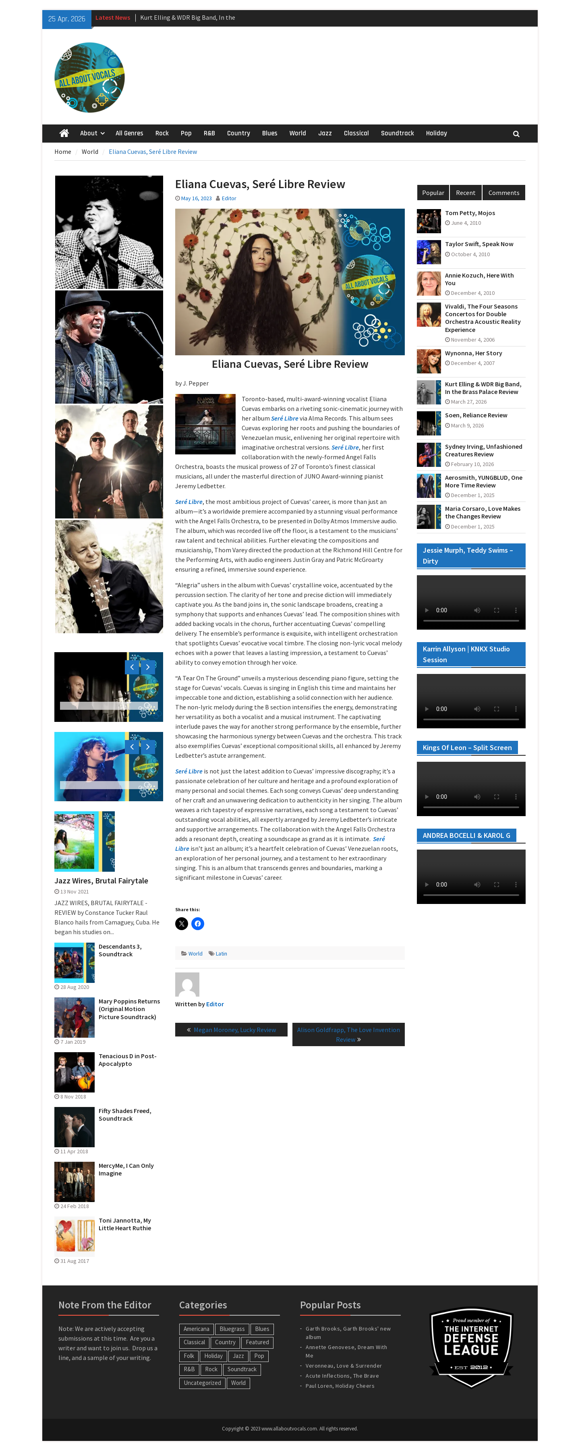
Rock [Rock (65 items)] (211, 1369)
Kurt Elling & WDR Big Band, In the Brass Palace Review (483, 388)
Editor (229, 198)
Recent (466, 193)
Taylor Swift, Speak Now (479, 244)
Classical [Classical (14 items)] (194, 1342)
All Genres (129, 133)
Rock (162, 133)
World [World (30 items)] (238, 1383)
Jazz (325, 133)
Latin (221, 953)
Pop (186, 133)
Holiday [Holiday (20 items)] (213, 1356)
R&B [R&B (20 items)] (189, 1369)
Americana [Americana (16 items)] (196, 1329)
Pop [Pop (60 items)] (259, 1356)
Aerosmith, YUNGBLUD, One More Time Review (483, 481)
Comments (504, 193)
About (88, 133)
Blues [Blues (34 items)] (262, 1329)
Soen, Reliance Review (476, 415)
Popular (433, 193)
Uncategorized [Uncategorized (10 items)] (202, 1383)
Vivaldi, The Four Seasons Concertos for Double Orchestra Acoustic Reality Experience (483, 318)
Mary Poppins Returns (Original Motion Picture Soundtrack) (129, 1008)
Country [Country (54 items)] (225, 1342)
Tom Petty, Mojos (470, 213)
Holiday (436, 133)
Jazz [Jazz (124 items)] (238, 1356)
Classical (356, 133)
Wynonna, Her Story (473, 353)
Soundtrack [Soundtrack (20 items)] (242, 1369)
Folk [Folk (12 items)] (189, 1356)
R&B (209, 133)
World (298, 133)
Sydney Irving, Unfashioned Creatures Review (483, 450)
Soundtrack (397, 133)
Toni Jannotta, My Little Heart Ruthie (125, 1224)
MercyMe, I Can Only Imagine (126, 1169)
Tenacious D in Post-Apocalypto (128, 1060)
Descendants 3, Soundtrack (120, 950)
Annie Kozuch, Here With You (479, 279)
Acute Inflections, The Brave (342, 1375)
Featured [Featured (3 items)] (257, 1342)
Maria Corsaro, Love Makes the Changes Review (482, 512)
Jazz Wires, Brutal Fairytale (101, 880)
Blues (270, 133)
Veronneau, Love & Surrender (344, 1365)
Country (238, 133)
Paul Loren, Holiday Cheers (340, 1385)
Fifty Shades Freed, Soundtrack (125, 1114)
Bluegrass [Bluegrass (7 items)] (232, 1329)
